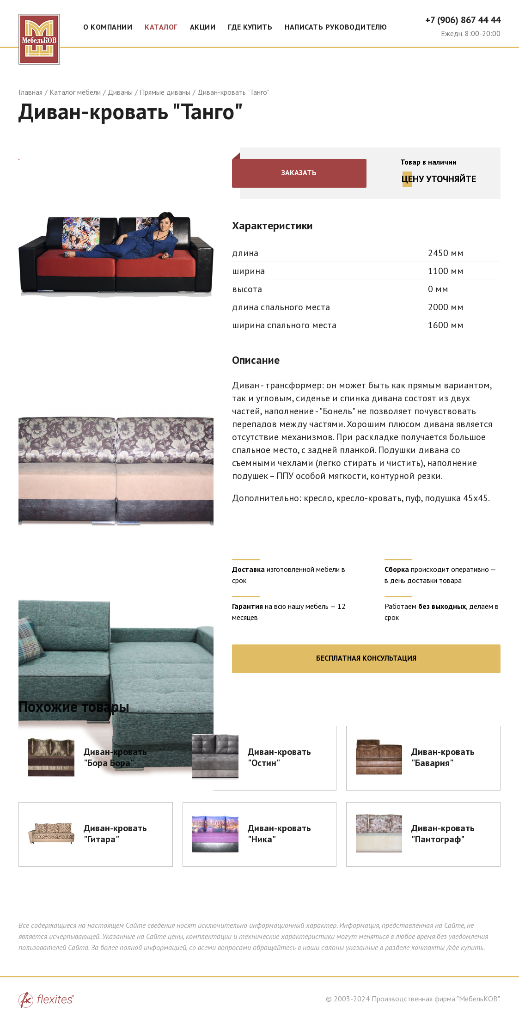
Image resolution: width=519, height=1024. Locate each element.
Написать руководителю (336, 26)
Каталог (161, 26)
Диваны (120, 92)
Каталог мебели (75, 92)
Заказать (299, 172)
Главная (30, 92)
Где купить (250, 26)
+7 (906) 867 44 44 (463, 20)
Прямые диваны (165, 92)
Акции (203, 26)
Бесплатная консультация (366, 657)
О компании (107, 26)
